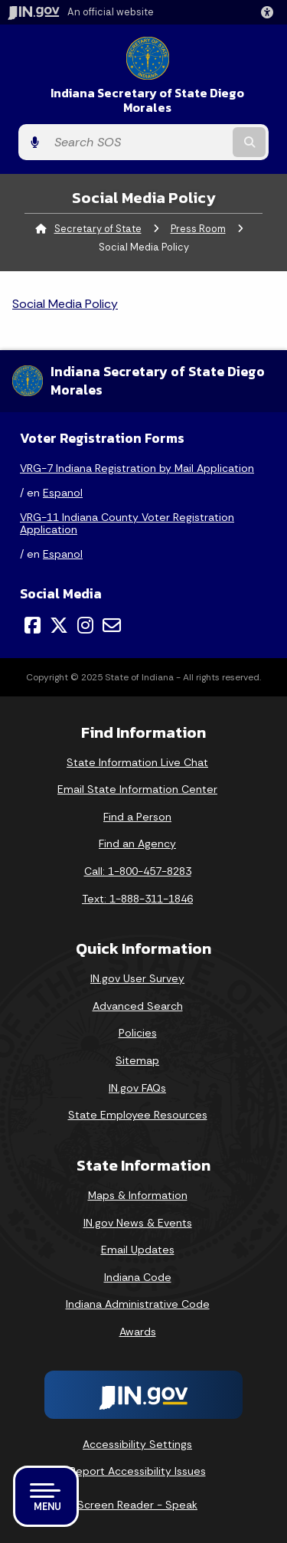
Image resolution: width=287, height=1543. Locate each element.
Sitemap (137, 1060)
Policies (138, 1033)
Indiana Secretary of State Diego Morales (147, 100)
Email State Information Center (137, 789)
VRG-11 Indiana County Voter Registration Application (127, 523)
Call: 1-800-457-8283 (137, 871)
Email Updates (137, 1249)
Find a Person (137, 817)
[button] (270, 12)
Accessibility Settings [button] (137, 1444)
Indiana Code (137, 1277)
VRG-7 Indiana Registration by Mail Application (137, 468)
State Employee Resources (137, 1115)
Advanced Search (138, 1006)
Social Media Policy (65, 304)
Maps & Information (138, 1195)
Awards (137, 1331)
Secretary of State (98, 228)
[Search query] (138, 142)
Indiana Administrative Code (138, 1304)
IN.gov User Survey (137, 978)
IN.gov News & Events (137, 1223)
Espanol (63, 493)
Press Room (198, 228)
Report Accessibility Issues (138, 1471)
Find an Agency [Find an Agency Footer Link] (137, 843)
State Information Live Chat (137, 762)
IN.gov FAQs (137, 1088)
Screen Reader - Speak (137, 1505)
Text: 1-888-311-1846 (137, 899)
